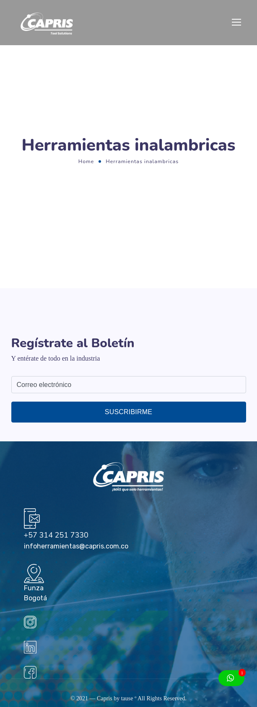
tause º (129, 698)
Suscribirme (128, 411)
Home (86, 161)
